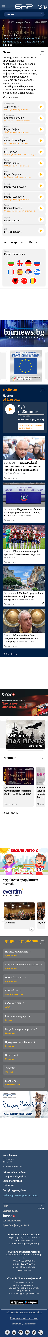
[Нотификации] (40, 6)
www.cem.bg (24, 1270)
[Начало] (24, 6)
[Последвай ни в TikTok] (34, 1332)
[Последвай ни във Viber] (40, 1332)
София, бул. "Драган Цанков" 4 (24, 1237)
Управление (10, 1155)
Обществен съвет (14, 1172)
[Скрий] (42, 53)
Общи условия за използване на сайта (24, 1312)
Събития (8, 1185)
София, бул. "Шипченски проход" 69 (24, 1256)
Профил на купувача (15, 1176)
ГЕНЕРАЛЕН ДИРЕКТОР (8, 1160)
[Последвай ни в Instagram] (14, 1332)
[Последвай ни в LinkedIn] (27, 1332)
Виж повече (10, 97)
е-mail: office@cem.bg (24, 1267)
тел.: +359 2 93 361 (24, 1240)
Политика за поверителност (24, 1318)
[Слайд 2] (6, 45)
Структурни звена (14, 1190)
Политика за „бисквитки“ (24, 1324)
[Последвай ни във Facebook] (7, 1332)
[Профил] (45, 6)
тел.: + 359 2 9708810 (24, 1261)
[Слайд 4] (11, 45)
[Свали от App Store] (17, 1302)
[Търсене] (41, 14)
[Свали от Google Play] (31, 1302)
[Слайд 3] (8, 45)
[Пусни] (41, 107)
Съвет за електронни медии (20, 1195)
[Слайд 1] (3, 45)
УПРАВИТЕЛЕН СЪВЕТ (13, 1166)
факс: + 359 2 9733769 (24, 1264)
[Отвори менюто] (3, 6)
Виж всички (10, 654)
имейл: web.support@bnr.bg (24, 1243)
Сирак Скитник (12, 1180)
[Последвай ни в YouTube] (20, 1332)
